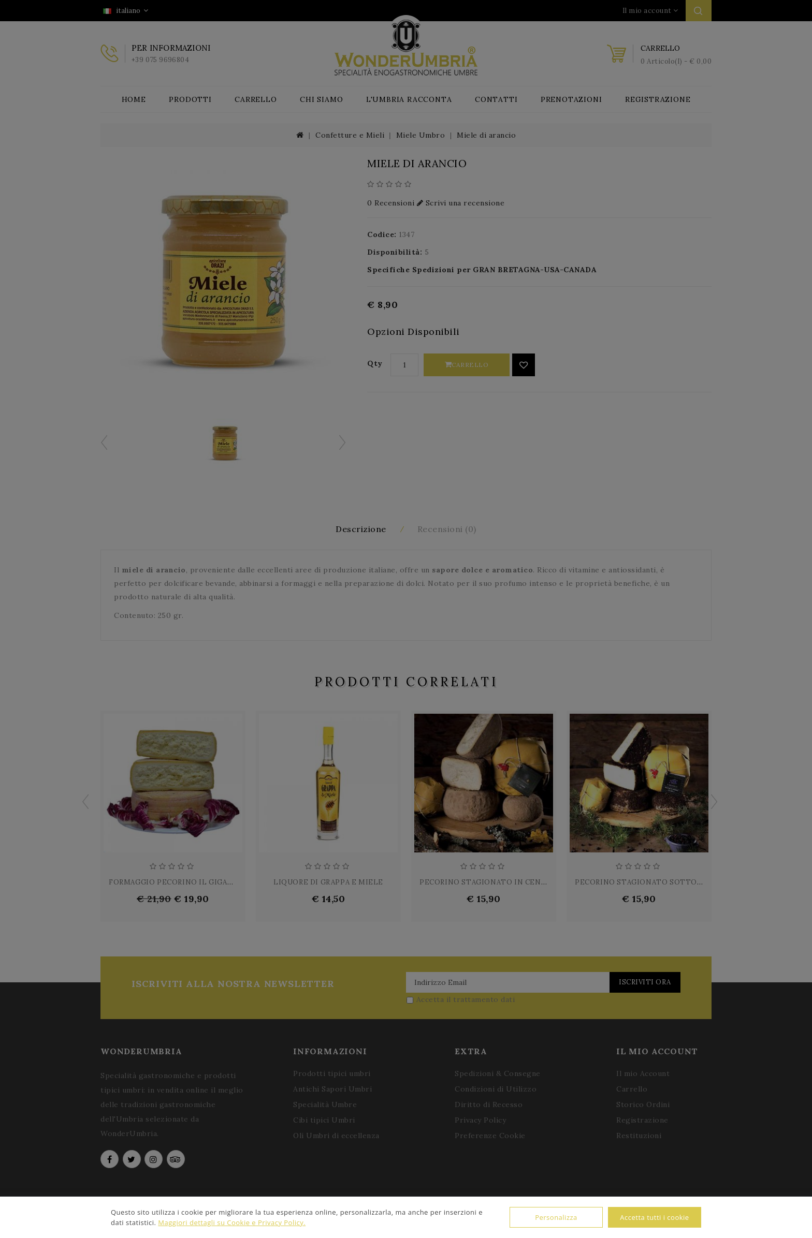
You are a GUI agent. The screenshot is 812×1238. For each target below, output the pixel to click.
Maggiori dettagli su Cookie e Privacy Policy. (232, 1222)
